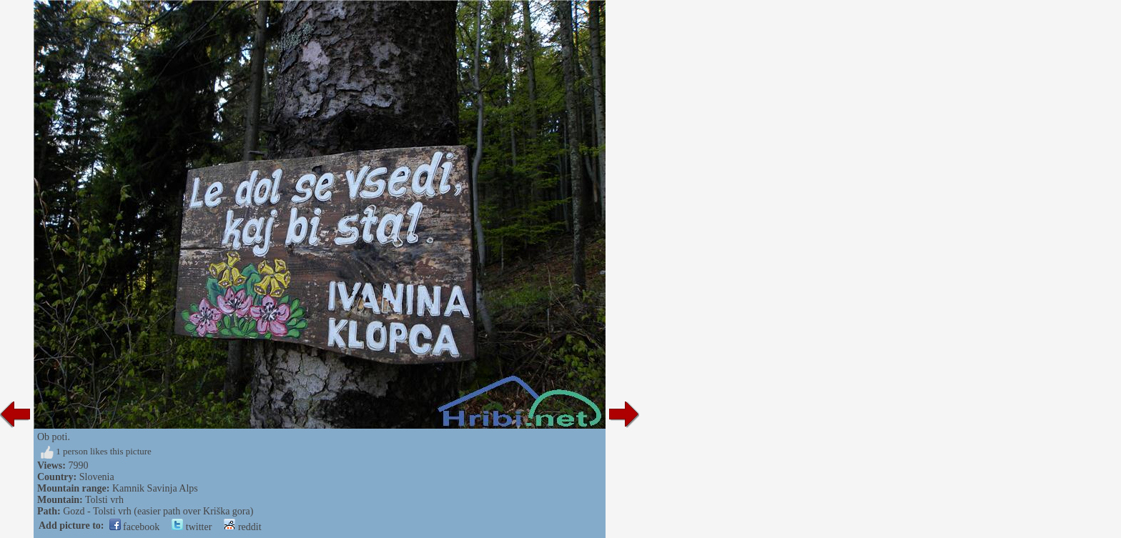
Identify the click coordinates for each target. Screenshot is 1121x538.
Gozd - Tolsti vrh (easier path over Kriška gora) (158, 511)
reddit (242, 527)
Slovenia (96, 477)
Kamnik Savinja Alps (155, 488)
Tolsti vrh (104, 499)
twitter (192, 527)
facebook (134, 527)
